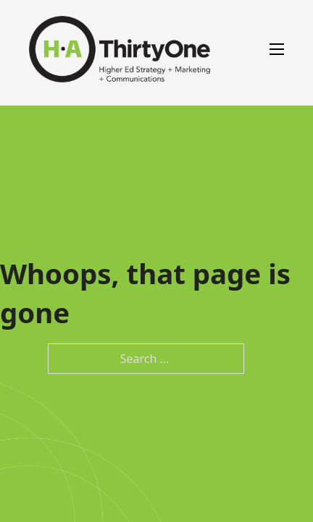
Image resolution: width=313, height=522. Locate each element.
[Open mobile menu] (277, 49)
